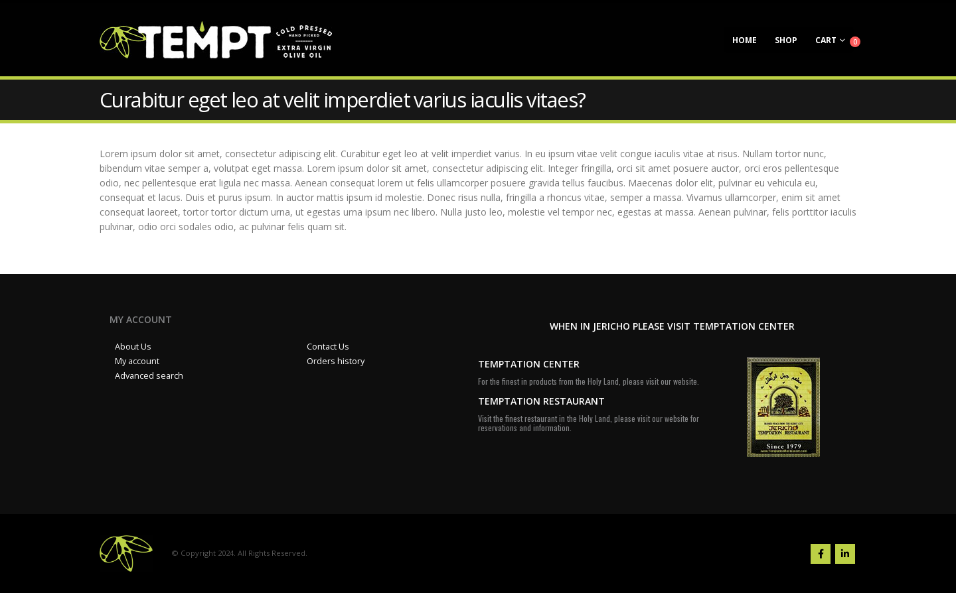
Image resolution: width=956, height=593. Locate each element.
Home (744, 40)
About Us (133, 346)
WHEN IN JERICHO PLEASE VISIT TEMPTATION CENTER (672, 326)
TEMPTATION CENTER (529, 364)
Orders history (335, 361)
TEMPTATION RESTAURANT (541, 401)
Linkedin (845, 554)
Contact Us (328, 346)
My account (137, 361)
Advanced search (149, 375)
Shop (786, 40)
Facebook (821, 554)
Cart (825, 40)
